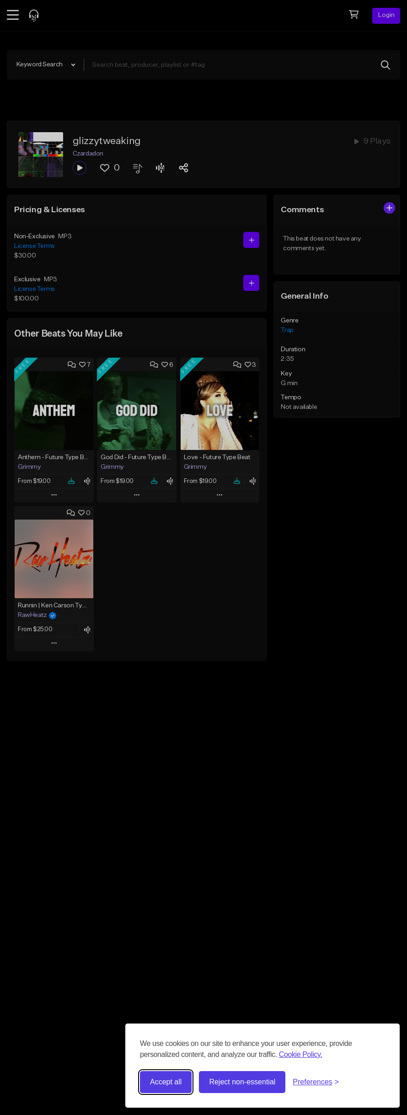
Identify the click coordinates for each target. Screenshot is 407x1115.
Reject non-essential (242, 1082)
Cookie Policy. (300, 1054)
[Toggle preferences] (316, 1082)
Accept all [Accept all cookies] (166, 1082)
